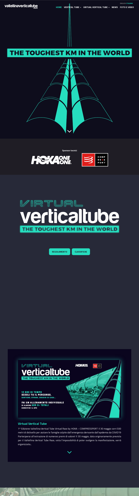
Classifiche (81, 251)
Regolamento (59, 251)
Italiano (129, 3)
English (123, 3)
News (115, 7)
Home (59, 7)
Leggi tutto (69, 451)
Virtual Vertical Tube (96, 7)
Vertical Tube (72, 7)
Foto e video (127, 7)
